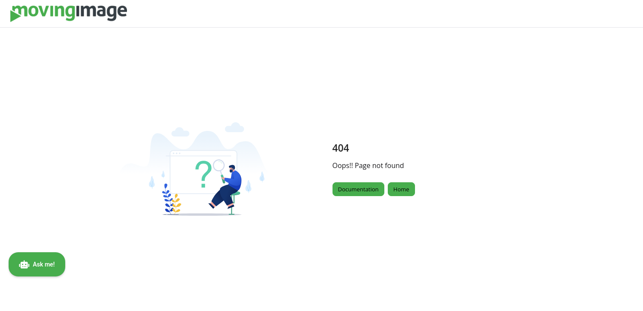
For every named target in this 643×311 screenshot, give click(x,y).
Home (401, 189)
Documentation (358, 189)
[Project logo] (68, 14)
